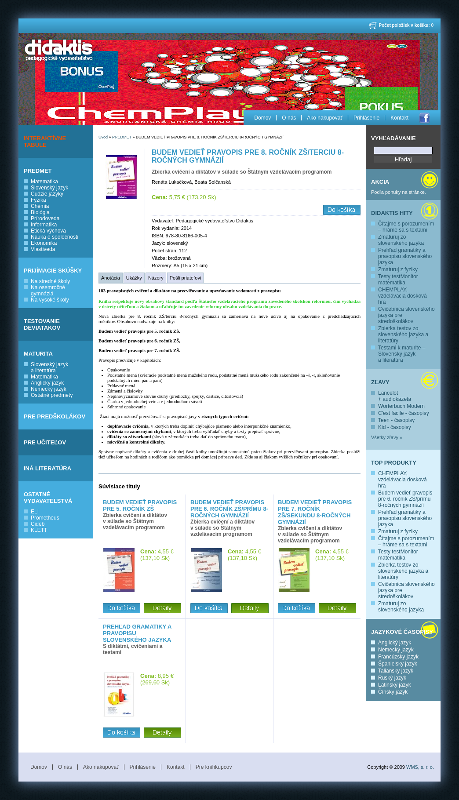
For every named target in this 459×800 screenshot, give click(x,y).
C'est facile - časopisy (403, 413)
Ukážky (134, 277)
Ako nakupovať (324, 117)
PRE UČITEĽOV (45, 442)
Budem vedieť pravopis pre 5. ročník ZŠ (140, 505)
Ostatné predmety (52, 395)
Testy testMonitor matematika (398, 279)
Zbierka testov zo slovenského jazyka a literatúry (403, 334)
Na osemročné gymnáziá (48, 290)
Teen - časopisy (396, 420)
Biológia (40, 212)
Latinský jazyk (394, 685)
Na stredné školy (50, 281)
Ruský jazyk (392, 678)
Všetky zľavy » (386, 437)
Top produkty (393, 462)
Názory (156, 277)
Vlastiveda (43, 249)
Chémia (40, 206)
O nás (289, 117)
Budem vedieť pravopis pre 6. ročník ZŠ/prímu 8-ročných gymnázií (405, 499)
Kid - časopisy (394, 427)
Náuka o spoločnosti (54, 237)
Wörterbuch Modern (401, 406)
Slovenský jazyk (49, 188)
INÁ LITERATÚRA (47, 468)
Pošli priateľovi (185, 277)
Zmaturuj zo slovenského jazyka (401, 240)
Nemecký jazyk (48, 389)
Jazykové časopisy (402, 632)
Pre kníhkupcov (214, 767)
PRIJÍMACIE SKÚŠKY (53, 270)
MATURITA (38, 353)
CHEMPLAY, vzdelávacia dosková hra (402, 296)
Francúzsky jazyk (398, 657)
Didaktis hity (392, 213)
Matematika (44, 181)
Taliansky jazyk (395, 671)
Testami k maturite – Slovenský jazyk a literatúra (401, 354)
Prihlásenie (366, 117)
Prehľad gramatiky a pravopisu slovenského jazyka (405, 256)
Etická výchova (48, 231)
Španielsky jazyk (397, 664)
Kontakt (399, 117)
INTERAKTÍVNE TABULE (45, 141)
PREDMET (38, 170)
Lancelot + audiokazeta (394, 396)
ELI (35, 512)
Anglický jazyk (47, 383)
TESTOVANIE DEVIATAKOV (42, 324)
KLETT (39, 530)
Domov (262, 117)
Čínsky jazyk (393, 692)
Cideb (37, 524)
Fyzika (38, 200)
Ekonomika (44, 243)
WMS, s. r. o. (420, 767)
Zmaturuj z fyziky (398, 269)
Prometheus (45, 518)
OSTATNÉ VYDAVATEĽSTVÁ (48, 497)
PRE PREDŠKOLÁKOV (54, 416)
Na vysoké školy (50, 300)
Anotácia (110, 277)
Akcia (380, 181)
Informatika (44, 225)
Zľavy (380, 382)
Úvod (103, 137)
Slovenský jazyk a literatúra (49, 367)
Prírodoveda (45, 218)
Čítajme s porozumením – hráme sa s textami (406, 227)
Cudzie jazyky (47, 194)
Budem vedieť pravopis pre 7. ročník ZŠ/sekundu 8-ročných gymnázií (315, 512)
